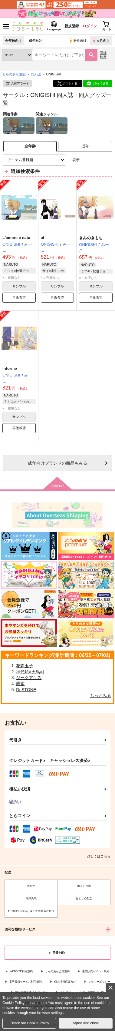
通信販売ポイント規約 (95, 971)
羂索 (20, 683)
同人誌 (36, 74)
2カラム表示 (97, 160)
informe (9, 368)
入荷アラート (17, 83)
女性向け (101, 40)
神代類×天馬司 (30, 671)
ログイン (90, 26)
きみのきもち (91, 238)
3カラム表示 (86, 160)
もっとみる (100, 695)
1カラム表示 (107, 160)
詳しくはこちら (98, 856)
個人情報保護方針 (65, 981)
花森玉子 (24, 665)
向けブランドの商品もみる (57, 463)
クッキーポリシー (99, 981)
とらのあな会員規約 (57, 971)
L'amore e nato (16, 237)
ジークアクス (28, 677)
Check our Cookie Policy (29, 1023)
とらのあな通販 (14, 74)
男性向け (78, 40)
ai (42, 237)
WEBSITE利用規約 (21, 971)
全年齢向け (13, 40)
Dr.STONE (26, 689)
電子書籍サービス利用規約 (25, 981)
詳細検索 (103, 54)
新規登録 (71, 26)
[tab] (85, 146)
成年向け (35, 40)
